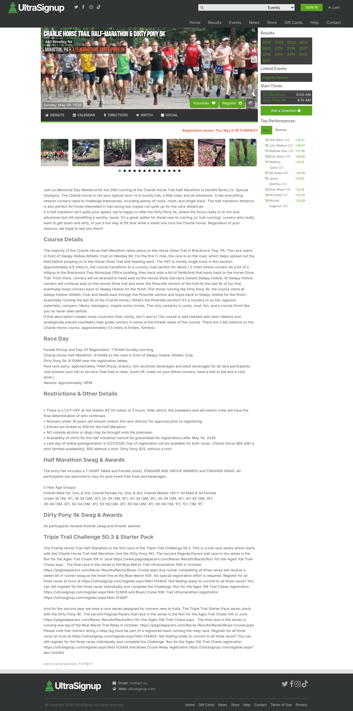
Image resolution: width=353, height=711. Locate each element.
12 (174, 171)
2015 (279, 54)
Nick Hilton (276, 140)
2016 (267, 54)
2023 (291, 42)
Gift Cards (293, 22)
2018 (291, 48)
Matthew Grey (278, 151)
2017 (303, 48)
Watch (144, 115)
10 (164, 171)
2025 (267, 42)
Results (214, 22)
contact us (138, 683)
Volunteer (204, 103)
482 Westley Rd (58, 41)
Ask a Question (285, 110)
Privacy (301, 705)
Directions (115, 115)
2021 (267, 48)
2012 (303, 54)
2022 (303, 42)
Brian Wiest (276, 156)
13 (179, 171)
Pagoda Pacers (275, 77)
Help (314, 22)
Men (266, 130)
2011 (266, 60)
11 (169, 171)
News (254, 22)
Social (169, 115)
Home (194, 22)
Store (272, 22)
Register (232, 103)
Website (55, 115)
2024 (279, 42)
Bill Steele (275, 173)
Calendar (83, 115)
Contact (334, 22)
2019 (279, 48)
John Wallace (278, 145)
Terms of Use (281, 705)
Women (281, 130)
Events (235, 22)
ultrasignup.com (141, 688)
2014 (291, 54)
